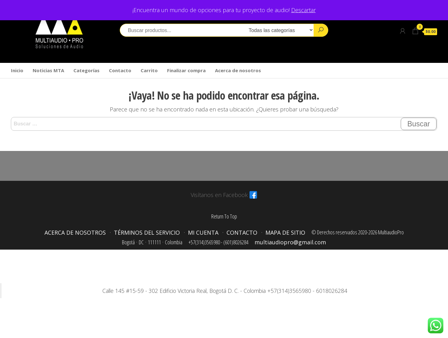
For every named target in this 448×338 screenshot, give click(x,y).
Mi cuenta (203, 232)
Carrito (149, 70)
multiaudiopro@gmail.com (290, 242)
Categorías (86, 70)
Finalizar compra (186, 70)
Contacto (120, 70)
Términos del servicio (147, 232)
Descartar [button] (303, 10)
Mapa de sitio (285, 232)
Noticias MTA (48, 70)
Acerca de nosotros (238, 70)
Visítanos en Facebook (219, 195)
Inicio (17, 70)
